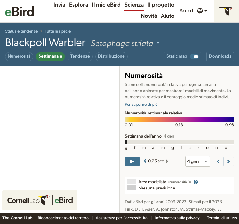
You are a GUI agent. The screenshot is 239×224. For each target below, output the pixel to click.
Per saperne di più (141, 104)
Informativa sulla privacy (178, 218)
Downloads (220, 56)
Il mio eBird (106, 5)
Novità (149, 16)
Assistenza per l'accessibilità (122, 218)
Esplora (78, 5)
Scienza (134, 5)
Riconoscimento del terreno (64, 218)
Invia (59, 5)
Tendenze (80, 56)
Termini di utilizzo (222, 218)
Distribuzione (111, 56)
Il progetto (161, 5)
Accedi (187, 10)
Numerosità (19, 56)
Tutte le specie (58, 31)
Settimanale (50, 56)
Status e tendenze (21, 31)
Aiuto (168, 16)
